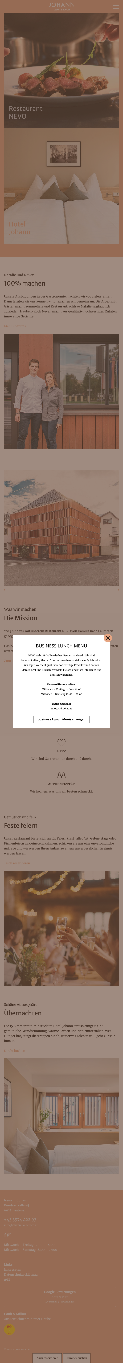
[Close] (108, 638)
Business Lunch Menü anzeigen (61, 719)
